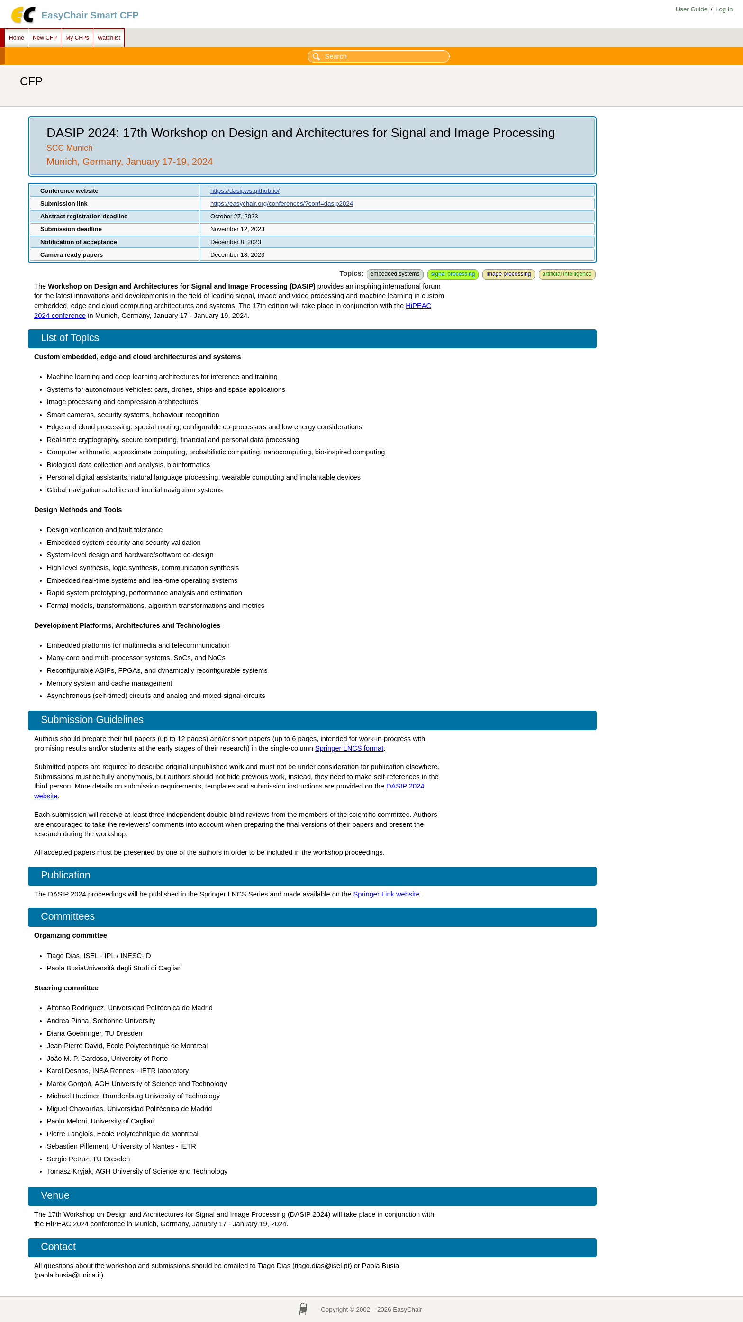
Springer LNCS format (349, 748)
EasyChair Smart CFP (90, 15)
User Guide (691, 9)
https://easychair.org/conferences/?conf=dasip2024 (281, 203)
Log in (724, 9)
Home (16, 38)
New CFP (45, 38)
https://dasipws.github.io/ (245, 190)
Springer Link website (386, 894)
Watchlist (109, 38)
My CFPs (77, 38)
